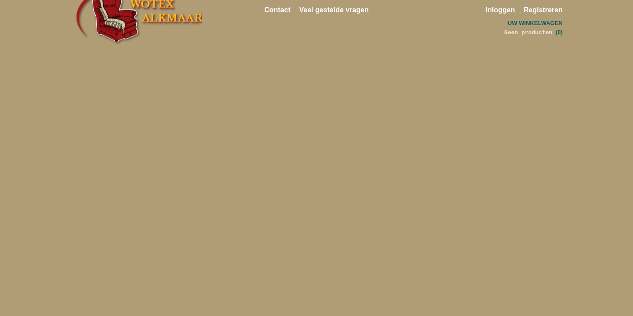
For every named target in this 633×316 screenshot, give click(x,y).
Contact (277, 10)
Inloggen (500, 10)
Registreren (543, 10)
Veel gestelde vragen (333, 10)
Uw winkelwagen (535, 23)
